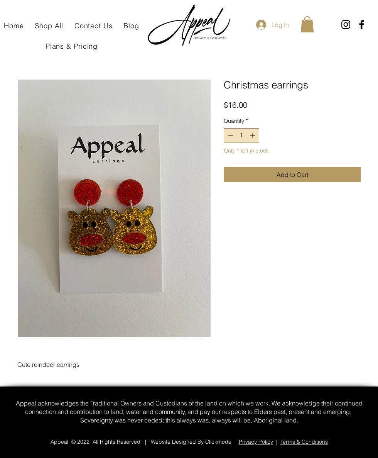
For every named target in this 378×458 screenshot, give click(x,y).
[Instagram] (346, 25)
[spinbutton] (241, 135)
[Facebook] (362, 25)
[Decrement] (230, 135)
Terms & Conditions (304, 441)
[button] (307, 24)
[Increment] (253, 135)
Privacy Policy (256, 441)
